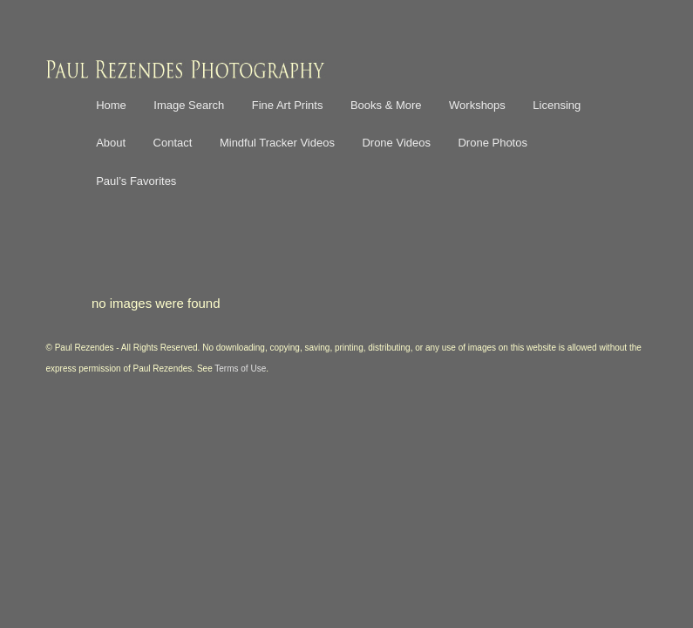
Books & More (386, 105)
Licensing (557, 105)
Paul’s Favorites (136, 181)
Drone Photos (492, 142)
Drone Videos (396, 142)
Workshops (477, 105)
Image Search (188, 105)
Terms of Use (240, 368)
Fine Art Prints (287, 105)
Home (111, 105)
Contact (173, 142)
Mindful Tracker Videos (277, 142)
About (111, 142)
